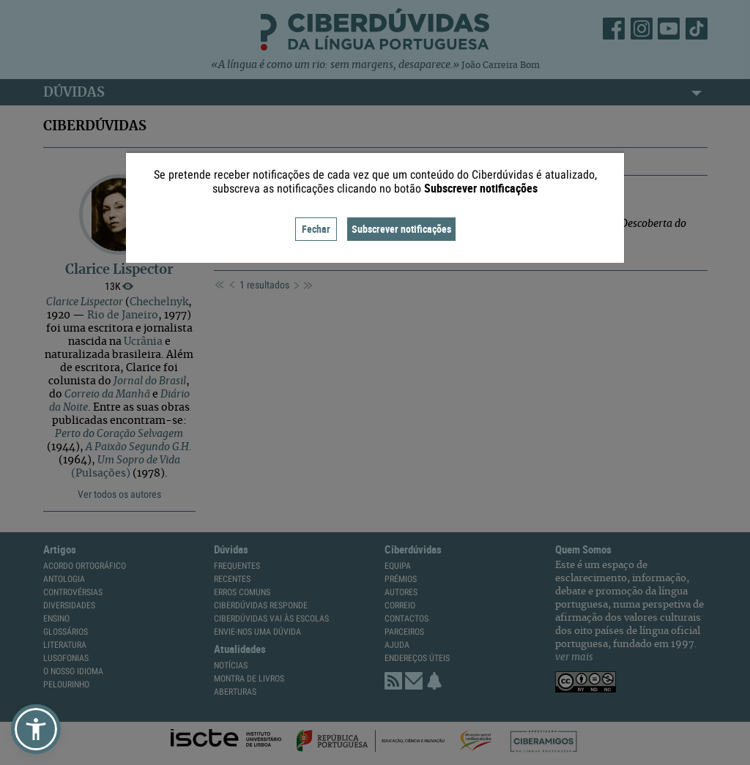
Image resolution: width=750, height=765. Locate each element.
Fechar (316, 229)
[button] (36, 729)
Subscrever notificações (401, 229)
